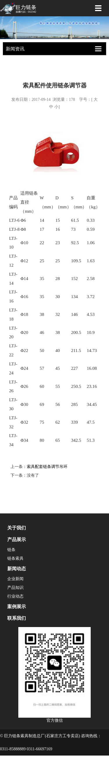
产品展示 (16, 539)
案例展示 (16, 606)
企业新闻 (15, 579)
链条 (11, 549)
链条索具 (15, 558)
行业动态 (15, 596)
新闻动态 (16, 568)
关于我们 (16, 527)
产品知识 (15, 587)
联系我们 (16, 618)
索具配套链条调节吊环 (47, 466)
